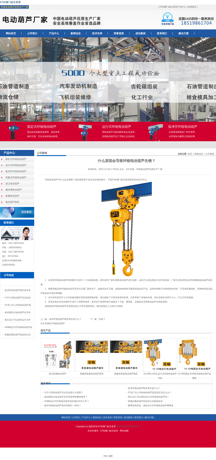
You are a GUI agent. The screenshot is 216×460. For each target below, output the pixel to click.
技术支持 (97, 33)
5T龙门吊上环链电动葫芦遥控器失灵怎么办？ (150, 392)
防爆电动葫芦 (12, 195)
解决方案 (184, 33)
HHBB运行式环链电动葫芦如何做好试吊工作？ (66, 401)
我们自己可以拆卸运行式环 (18, 320)
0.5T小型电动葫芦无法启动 (18, 297)
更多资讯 (46, 383)
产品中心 (54, 33)
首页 (190, 154)
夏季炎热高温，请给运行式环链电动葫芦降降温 (150, 405)
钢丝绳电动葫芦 (13, 189)
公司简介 (32, 33)
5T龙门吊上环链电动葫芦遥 (18, 305)
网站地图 (124, 431)
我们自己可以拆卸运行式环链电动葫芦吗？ (148, 397)
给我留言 (192, 7)
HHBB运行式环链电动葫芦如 (18, 327)
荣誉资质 (119, 33)
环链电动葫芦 (51, 179)
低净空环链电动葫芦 (15, 171)
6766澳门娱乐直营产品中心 (172, 7)
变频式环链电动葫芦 (15, 177)
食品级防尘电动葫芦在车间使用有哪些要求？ (65, 397)
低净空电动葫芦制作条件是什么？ (65, 319)
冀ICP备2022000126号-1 (128, 426)
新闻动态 (76, 33)
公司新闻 (210, 154)
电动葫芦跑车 (12, 202)
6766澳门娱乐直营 (10, 2)
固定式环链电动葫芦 (15, 159)
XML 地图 (108, 456)
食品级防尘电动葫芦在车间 (18, 312)
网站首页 (11, 33)
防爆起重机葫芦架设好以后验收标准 (145, 401)
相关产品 (45, 330)
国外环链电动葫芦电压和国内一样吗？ (62, 405)
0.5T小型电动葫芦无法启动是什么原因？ (63, 392)
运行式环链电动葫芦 (15, 165)
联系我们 (162, 33)
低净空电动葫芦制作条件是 (18, 290)
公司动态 (9, 275)
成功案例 (140, 33)
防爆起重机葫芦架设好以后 (18, 334)
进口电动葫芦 (12, 183)
